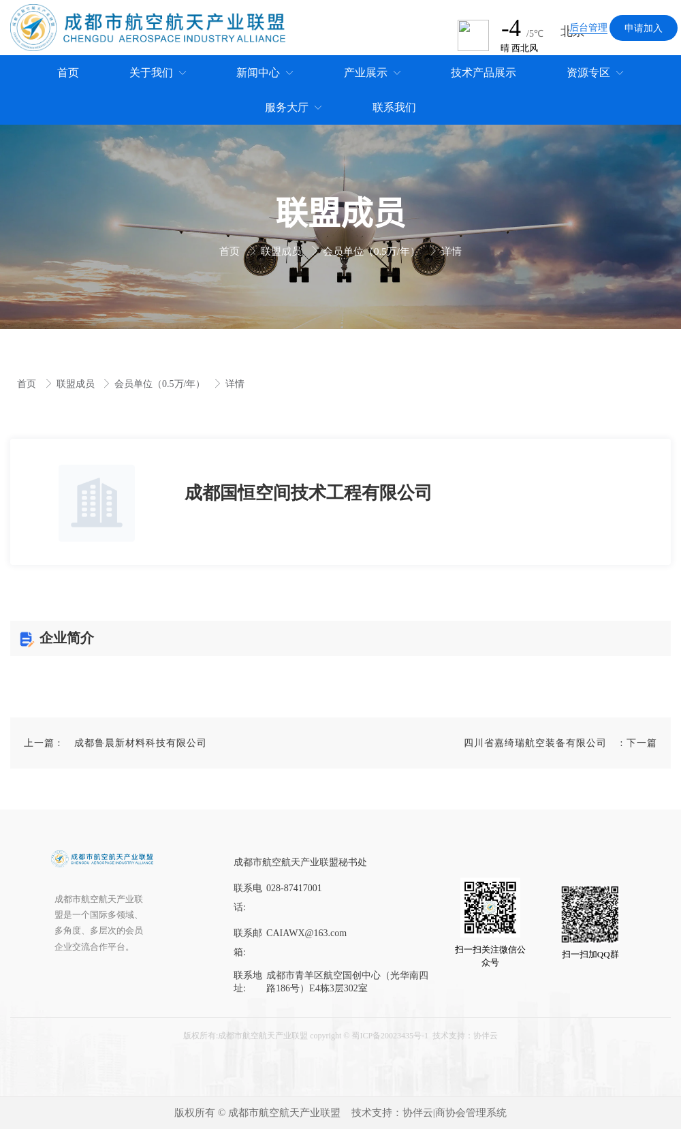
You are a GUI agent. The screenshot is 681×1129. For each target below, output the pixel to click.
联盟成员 (282, 251)
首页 (230, 251)
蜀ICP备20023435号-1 (389, 1035)
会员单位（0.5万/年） (373, 251)
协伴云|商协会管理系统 (454, 1112)
